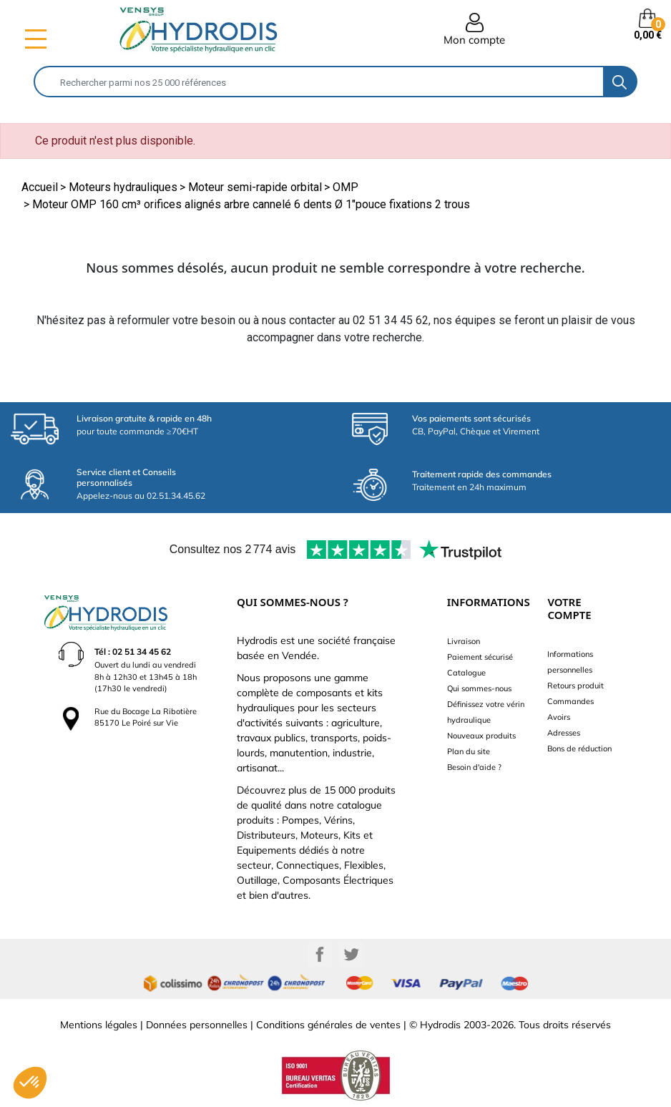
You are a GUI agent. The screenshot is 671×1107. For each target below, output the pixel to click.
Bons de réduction (579, 748)
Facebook (320, 954)
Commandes (570, 701)
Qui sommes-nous (479, 688)
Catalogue (466, 673)
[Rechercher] (319, 81)
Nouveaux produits (481, 736)
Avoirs (558, 717)
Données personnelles (197, 1024)
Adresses (563, 733)
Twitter (351, 954)
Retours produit (575, 686)
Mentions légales (98, 1024)
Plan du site (468, 751)
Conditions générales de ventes (328, 1024)
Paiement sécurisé (480, 657)
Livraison (463, 641)
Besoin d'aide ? (474, 767)
